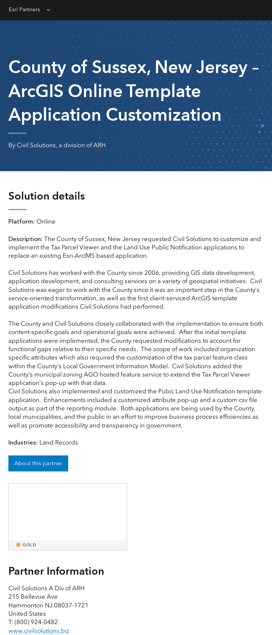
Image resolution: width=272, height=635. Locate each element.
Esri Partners (24, 9)
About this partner (38, 463)
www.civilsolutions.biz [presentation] (38, 630)
